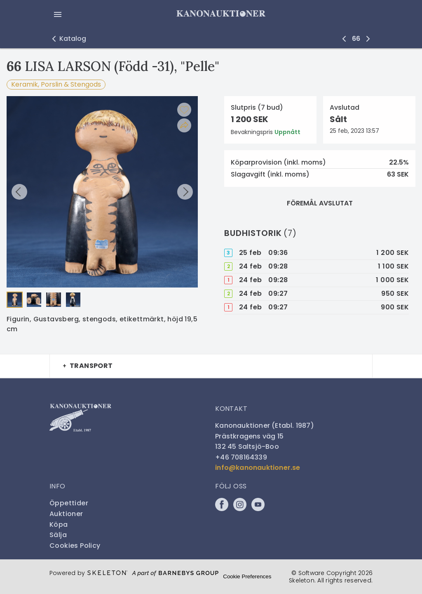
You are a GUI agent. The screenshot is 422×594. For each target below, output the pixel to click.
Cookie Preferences (247, 576)
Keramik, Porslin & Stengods (56, 84)
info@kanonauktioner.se (257, 467)
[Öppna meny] (57, 14)
